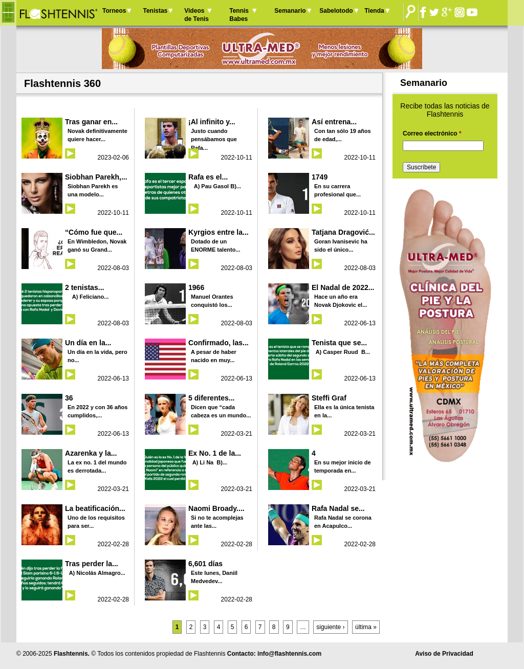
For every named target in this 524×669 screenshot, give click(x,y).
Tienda (374, 10)
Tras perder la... (91, 564)
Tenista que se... (339, 343)
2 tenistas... (84, 287)
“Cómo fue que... (93, 232)
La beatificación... (95, 508)
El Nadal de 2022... (343, 287)
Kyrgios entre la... (218, 232)
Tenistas (155, 10)
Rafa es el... (208, 177)
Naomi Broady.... (216, 508)
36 (69, 398)
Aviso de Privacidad (444, 653)
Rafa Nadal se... (338, 508)
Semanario (289, 10)
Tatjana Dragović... (343, 232)
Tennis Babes (239, 15)
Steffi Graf (329, 398)
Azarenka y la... (91, 453)
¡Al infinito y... (211, 122)
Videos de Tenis (196, 15)
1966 (196, 287)
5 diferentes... (211, 398)
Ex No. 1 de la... (214, 453)
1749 (320, 177)
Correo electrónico (432, 133)
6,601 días (205, 564)
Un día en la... (88, 343)
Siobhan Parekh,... (96, 177)
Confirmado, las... (218, 343)
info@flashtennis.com (289, 653)
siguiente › (330, 627)
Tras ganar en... (91, 122)
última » (366, 627)
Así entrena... (334, 122)
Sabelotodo (336, 10)
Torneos (114, 10)
